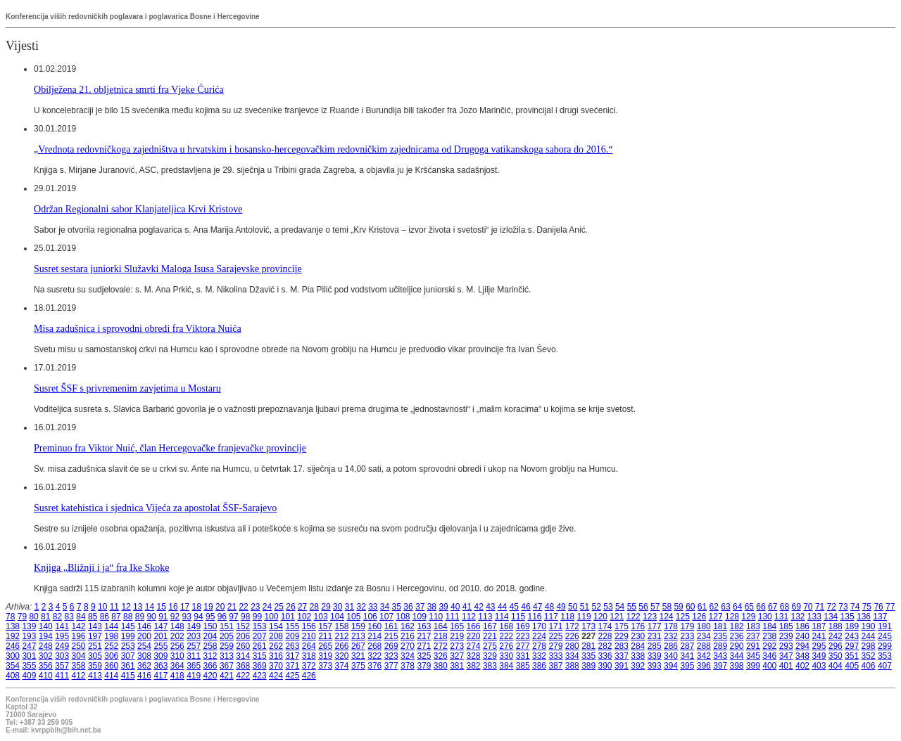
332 (539, 656)
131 (781, 616)
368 (243, 666)
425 (292, 676)
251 (95, 646)
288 (704, 646)
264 (309, 646)
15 (161, 607)
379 (424, 666)
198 (111, 636)
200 (144, 636)
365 (194, 666)
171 (555, 626)
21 (232, 607)
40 (455, 607)
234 (704, 636)
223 (523, 636)
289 (720, 646)
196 (79, 636)
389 (588, 666)
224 (539, 636)
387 (555, 666)
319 (325, 656)
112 (469, 616)
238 (769, 636)
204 (210, 636)
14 (149, 607)
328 (474, 656)
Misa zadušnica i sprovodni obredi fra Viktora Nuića (137, 328)
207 (260, 636)
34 (384, 607)
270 (408, 646)
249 (62, 646)
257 (194, 646)
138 (13, 626)
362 (144, 666)
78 (10, 616)
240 (802, 636)
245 (885, 636)
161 (391, 626)
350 (835, 656)
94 (198, 616)
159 (358, 626)
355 (29, 666)
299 (885, 646)
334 (572, 656)
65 (749, 607)
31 (349, 607)
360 (111, 666)
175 (622, 626)
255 (160, 646)
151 (227, 626)
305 (95, 656)
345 (753, 656)
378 (408, 666)
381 (457, 666)
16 (172, 607)
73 (843, 607)
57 (655, 607)
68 (784, 607)
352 (869, 656)
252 (111, 646)
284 (638, 646)
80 (33, 616)
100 (271, 616)
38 (431, 607)
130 (765, 616)
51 (584, 607)
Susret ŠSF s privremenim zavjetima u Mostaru (127, 388)
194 (46, 636)
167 (490, 626)
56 (643, 607)
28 (314, 607)
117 (551, 616)
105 (353, 616)
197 (95, 636)
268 (374, 646)
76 (878, 607)
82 (57, 616)
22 (243, 607)
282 (605, 646)
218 (441, 636)
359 (95, 666)
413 (95, 676)
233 (687, 636)
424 (276, 676)
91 (163, 616)
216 (408, 636)
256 (177, 646)
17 (184, 607)
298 (869, 646)
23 (255, 607)
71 (819, 607)
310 (177, 656)
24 (267, 607)
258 (210, 646)
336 (605, 656)
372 (309, 666)
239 (786, 636)
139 (29, 626)
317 (292, 656)
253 (128, 646)
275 (490, 646)
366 (210, 666)
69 (795, 607)
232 (671, 636)
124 (666, 616)
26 (290, 607)
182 (737, 626)
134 (831, 616)
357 (62, 666)
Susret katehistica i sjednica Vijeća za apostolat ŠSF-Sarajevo (155, 507)
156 (309, 626)
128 (732, 616)
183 (753, 626)
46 (525, 607)
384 (506, 666)
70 (807, 607)
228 (605, 636)
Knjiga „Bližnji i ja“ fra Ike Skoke (101, 567)
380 (441, 666)
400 (769, 666)
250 (79, 646)
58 (667, 607)
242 (835, 636)
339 (655, 656)
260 (243, 646)
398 (737, 666)
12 (125, 607)
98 (245, 616)
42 (478, 607)
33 (372, 607)
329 (490, 656)
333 (555, 656)
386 (539, 666)
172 (572, 626)
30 (337, 607)
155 (292, 626)
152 (243, 626)
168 (506, 626)
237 (753, 636)
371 (292, 666)
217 (424, 636)
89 (139, 616)
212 (342, 636)
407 (885, 666)
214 (374, 636)
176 (638, 626)
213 (358, 636)
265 (325, 646)
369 (260, 666)
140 (46, 626)
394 (671, 666)
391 (622, 666)
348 (802, 656)
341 (687, 656)
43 (490, 607)
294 (802, 646)
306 (111, 656)
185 (786, 626)
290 (737, 646)
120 (600, 616)
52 (596, 607)
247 (29, 646)
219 (457, 636)
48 (549, 607)
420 (210, 676)
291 (753, 646)
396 (704, 666)
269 (391, 646)
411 (62, 676)
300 (13, 656)
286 (671, 646)
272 (441, 646)
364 (177, 666)
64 (737, 607)
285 (655, 646)
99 (257, 616)
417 (160, 676)
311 (194, 656)
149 (194, 626)
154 (276, 626)
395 (687, 666)
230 (638, 636)
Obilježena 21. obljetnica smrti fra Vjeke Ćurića (129, 89)
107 (386, 616)
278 (539, 646)
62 (714, 607)
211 (325, 636)
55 (631, 607)
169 (523, 626)
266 (342, 646)
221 (490, 636)
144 (111, 626)
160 (374, 626)
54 (619, 607)
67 (772, 607)
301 (29, 656)
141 (62, 626)
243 (852, 636)
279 (555, 646)
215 (391, 636)
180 (704, 626)
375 (358, 666)
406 (869, 666)
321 (358, 656)
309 (160, 656)
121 (617, 616)
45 (514, 607)
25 (279, 607)
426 (309, 676)
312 (210, 656)
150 (210, 626)
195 (62, 636)
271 (424, 646)
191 (885, 626)
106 (370, 616)
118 (567, 616)
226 (572, 636)
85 (92, 616)
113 (485, 616)
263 (292, 646)
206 (243, 636)
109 (419, 616)
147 (160, 626)
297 (852, 646)
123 (650, 616)
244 (869, 636)
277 (523, 646)
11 (114, 607)
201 (160, 636)
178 (671, 626)
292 (769, 646)
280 (572, 646)
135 (847, 616)
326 (441, 656)
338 (638, 656)
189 (852, 626)
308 (144, 656)
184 (769, 626)
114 (502, 616)
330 (506, 656)
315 (260, 656)
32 (360, 607)
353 (885, 656)
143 (95, 626)
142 (79, 626)
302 (46, 656)
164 (441, 626)
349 (819, 656)
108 (403, 616)
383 (490, 666)
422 (243, 676)
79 (22, 616)
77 (890, 607)
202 (177, 636)
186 (802, 626)
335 (588, 656)
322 (374, 656)
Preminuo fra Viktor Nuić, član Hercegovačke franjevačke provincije (170, 447)
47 (537, 607)
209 (292, 636)
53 (607, 607)
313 (227, 656)
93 (186, 616)
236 (737, 636)
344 (737, 656)
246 (13, 646)
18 (196, 607)
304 (79, 656)
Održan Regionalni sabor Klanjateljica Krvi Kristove (138, 208)
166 (474, 626)
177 (655, 626)
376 (374, 666)
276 (506, 646)
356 (46, 666)
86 (104, 616)
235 (720, 636)
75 (866, 607)
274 (474, 646)
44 (502, 607)
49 (560, 607)
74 (854, 607)
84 (80, 616)
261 (260, 646)
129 (748, 616)
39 (443, 607)
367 (227, 666)
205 (227, 636)
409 (29, 676)
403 (819, 666)
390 (605, 666)
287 (687, 646)
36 (407, 607)
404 (835, 666)
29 (325, 607)
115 (518, 616)
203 (194, 636)
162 (408, 626)
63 (725, 607)
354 (13, 666)
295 (819, 646)
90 (151, 616)
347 (786, 656)
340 (671, 656)
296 (835, 646)
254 (144, 646)
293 (786, 646)
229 (622, 636)
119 (584, 616)
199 (128, 636)
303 (62, 656)
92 (174, 616)
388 (572, 666)
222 (506, 636)
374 (342, 666)
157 (325, 626)
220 (474, 636)
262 (276, 646)
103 (321, 616)
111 (453, 616)
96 (222, 616)
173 (588, 626)
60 (690, 607)
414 (111, 676)
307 (128, 656)
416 (144, 676)
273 (457, 646)
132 (797, 616)
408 (13, 676)
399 (753, 666)
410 (46, 676)
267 (358, 646)
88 (127, 616)
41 (467, 607)
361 (128, 666)
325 (424, 656)
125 (683, 616)
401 (786, 666)
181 (720, 626)
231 (655, 636)
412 (79, 676)
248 (46, 646)
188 (835, 626)
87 (115, 616)
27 (302, 607)
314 (243, 656)
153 (260, 626)
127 (716, 616)
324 (408, 656)
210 (309, 636)
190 (869, 626)
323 (391, 656)
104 (337, 616)
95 (210, 616)
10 (102, 607)
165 (457, 626)
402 (802, 666)
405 (852, 666)
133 (814, 616)
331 (523, 656)
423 (260, 676)
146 (144, 626)
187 (819, 626)
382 (474, 666)
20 (220, 607)
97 (233, 616)
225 (555, 636)
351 (852, 656)
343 (720, 656)
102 (304, 616)
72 (831, 607)
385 (523, 666)
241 (819, 636)
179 (687, 626)
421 (227, 676)
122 (633, 616)
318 (309, 656)
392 (638, 666)
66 (760, 607)
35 (396, 607)
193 (29, 636)
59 (678, 607)
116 (534, 616)
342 (704, 656)
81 (45, 616)
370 (276, 666)
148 (177, 626)
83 (69, 616)
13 (137, 607)
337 (622, 656)
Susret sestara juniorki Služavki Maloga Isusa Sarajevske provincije (168, 268)
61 (702, 607)
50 (572, 607)
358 (79, 666)
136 (864, 616)
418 (177, 676)
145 (128, 626)
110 (436, 616)
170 (539, 626)
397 (720, 666)
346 (769, 656)
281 (588, 646)
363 (160, 666)
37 (419, 607)
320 (342, 656)
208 (276, 636)
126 (699, 616)
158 (342, 626)
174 (605, 626)
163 (424, 626)
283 (622, 646)
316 (276, 656)
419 (194, 676)
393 (655, 666)
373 (325, 666)
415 (128, 676)
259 (227, 646)
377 (391, 666)
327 (457, 656)
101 (288, 616)
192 (13, 636)
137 (880, 616)
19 (208, 607)
